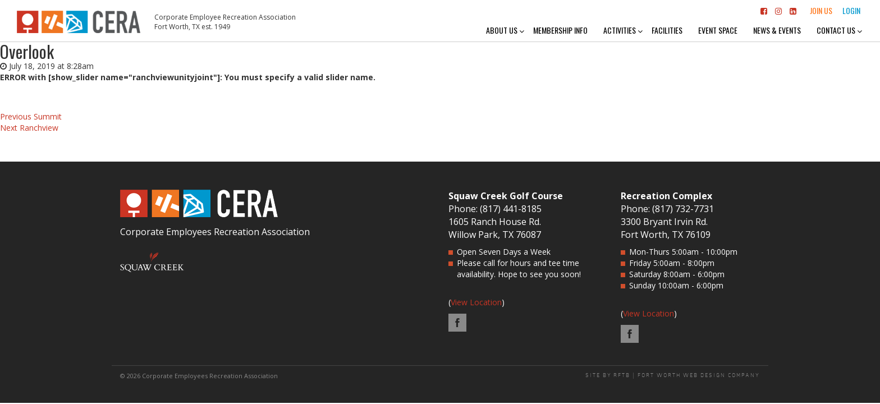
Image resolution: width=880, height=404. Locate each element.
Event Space (717, 30)
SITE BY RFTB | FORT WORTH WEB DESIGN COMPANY (672, 375)
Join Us (821, 10)
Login (851, 10)
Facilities (667, 30)
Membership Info (560, 30)
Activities (619, 30)
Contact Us (836, 30)
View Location (476, 302)
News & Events (777, 30)
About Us (501, 30)
